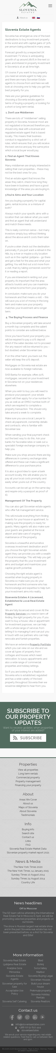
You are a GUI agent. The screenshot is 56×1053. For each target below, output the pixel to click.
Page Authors (33, 1049)
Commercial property (28, 777)
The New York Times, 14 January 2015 (28, 870)
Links (28, 841)
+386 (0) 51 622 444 (30, 1027)
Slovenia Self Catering (14, 1001)
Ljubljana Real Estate (14, 964)
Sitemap (43, 1049)
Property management (28, 781)
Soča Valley (40, 968)
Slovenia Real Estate (14, 960)
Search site (28, 833)
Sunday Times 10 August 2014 (28, 874)
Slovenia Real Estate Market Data (28, 848)
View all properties (28, 769)
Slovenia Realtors (40, 1001)
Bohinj (40, 964)
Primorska (14, 972)
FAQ (28, 844)
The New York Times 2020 (28, 867)
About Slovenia (28, 811)
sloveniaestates (30, 1030)
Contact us (28, 837)
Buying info (28, 829)
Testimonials (28, 815)
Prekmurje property (40, 990)
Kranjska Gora (14, 968)
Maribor (40, 972)
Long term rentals (28, 773)
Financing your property (28, 785)
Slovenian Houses (40, 979)
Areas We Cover (28, 799)
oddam (23, 1051)
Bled (40, 960)
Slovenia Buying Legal (40, 975)
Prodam (51, 1049)
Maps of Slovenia (28, 807)
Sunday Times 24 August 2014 (28, 878)
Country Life (28, 882)
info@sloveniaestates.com (30, 1024)
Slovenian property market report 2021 (28, 852)
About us (22, 18)
